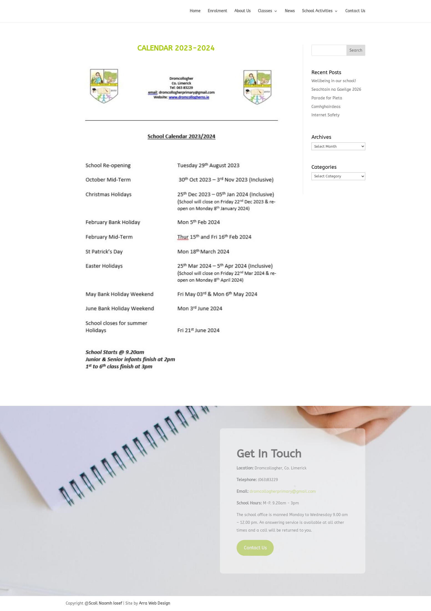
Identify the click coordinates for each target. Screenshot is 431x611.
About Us (242, 11)
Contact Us (355, 11)
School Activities (317, 11)
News (290, 11)
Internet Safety (325, 115)
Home (195, 11)
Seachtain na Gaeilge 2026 (336, 89)
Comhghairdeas (326, 106)
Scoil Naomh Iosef (105, 603)
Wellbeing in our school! (333, 81)
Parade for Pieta (326, 98)
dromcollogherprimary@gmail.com (283, 491)
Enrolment (217, 11)
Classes (265, 11)
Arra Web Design (154, 603)
